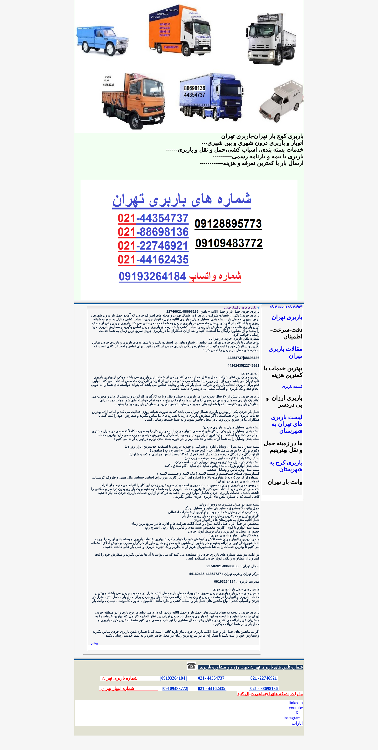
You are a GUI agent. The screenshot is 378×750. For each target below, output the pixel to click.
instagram (292, 718)
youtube (296, 707)
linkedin (296, 702)
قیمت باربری (292, 387)
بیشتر (94, 643)
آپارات (297, 723)
